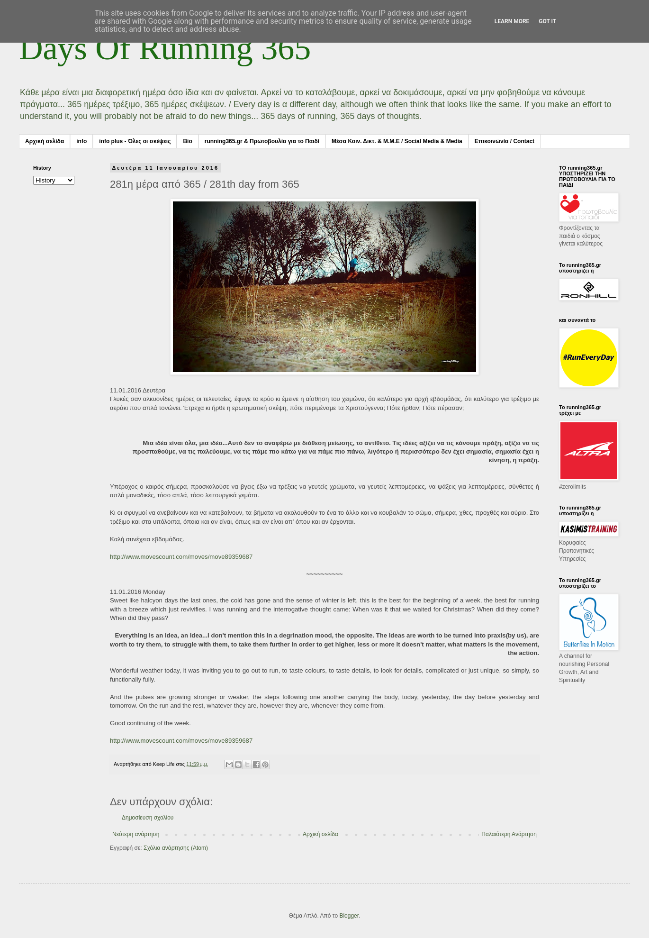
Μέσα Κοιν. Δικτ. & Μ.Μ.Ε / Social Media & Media (397, 141)
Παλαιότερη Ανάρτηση (509, 834)
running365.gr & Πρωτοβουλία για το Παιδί (262, 141)
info (81, 141)
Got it (547, 21)
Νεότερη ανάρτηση (135, 834)
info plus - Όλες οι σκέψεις (135, 141)
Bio (187, 141)
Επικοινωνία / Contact (504, 141)
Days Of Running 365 (165, 48)
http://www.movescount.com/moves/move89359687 (181, 556)
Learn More (512, 21)
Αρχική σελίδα (44, 141)
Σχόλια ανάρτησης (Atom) (176, 848)
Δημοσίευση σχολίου (147, 817)
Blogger (349, 915)
